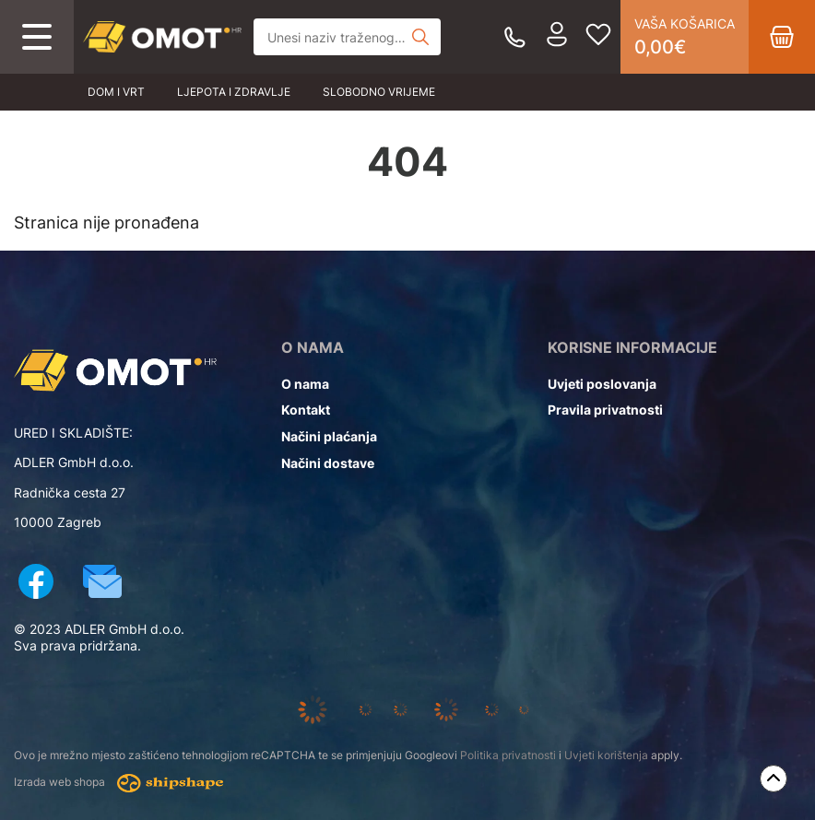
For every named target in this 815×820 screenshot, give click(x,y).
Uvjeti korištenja (606, 755)
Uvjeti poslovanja (602, 384)
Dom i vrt (116, 92)
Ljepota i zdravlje (233, 92)
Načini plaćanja (329, 436)
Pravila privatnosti (605, 409)
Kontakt (305, 409)
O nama (305, 384)
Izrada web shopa (118, 783)
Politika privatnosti (508, 755)
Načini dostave (327, 463)
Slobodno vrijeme (379, 92)
